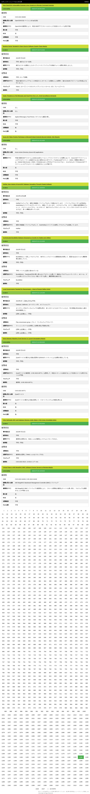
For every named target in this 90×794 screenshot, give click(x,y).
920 (19, 697)
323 (8, 574)
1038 (45, 722)
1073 (74, 729)
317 (66, 570)
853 (24, 683)
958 (40, 704)
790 (50, 669)
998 (73, 711)
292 (24, 567)
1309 (50, 785)
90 (42, 524)
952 (8, 704)
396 (34, 588)
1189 (50, 757)
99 (82, 524)
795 (76, 669)
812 (76, 672)
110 (50, 528)
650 (29, 641)
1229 (21, 767)
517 (45, 612)
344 (29, 577)
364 (45, 581)
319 (76, 570)
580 (19, 627)
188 (14, 546)
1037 (38, 722)
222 (14, 553)
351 (66, 577)
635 (40, 637)
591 (76, 627)
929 (66, 697)
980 (66, 708)
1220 (56, 764)
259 (29, 560)
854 (29, 683)
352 (71, 577)
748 (8, 662)
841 (50, 679)
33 (56, 514)
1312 (68, 785)
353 (76, 577)
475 (3, 605)
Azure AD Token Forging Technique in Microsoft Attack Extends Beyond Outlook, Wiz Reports (31, 137)
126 (45, 532)
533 (40, 616)
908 (45, 694)
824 (50, 676)
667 (29, 644)
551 (45, 620)
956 (29, 704)
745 (81, 658)
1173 (45, 753)
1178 (74, 753)
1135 (86, 743)
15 (63, 510)
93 (56, 524)
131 (71, 532)
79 (83, 521)
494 (14, 609)
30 (43, 514)
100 (87, 524)
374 (8, 584)
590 (71, 627)
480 (29, 605)
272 (8, 563)
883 (3, 690)
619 (45, 634)
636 (45, 637)
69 (38, 521)
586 (50, 627)
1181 (3, 757)
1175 (56, 753)
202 (87, 546)
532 (34, 616)
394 (24, 588)
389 (87, 584)
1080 (27, 732)
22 (7, 514)
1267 (68, 775)
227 (40, 553)
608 (76, 630)
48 (34, 517)
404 (76, 588)
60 (87, 517)
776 (66, 665)
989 (26, 711)
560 (3, 623)
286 (81, 563)
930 (71, 697)
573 (71, 623)
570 (55, 623)
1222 (68, 764)
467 (50, 602)
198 (66, 546)
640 (66, 637)
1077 (9, 732)
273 (14, 563)
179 (55, 542)
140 (29, 535)
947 (71, 701)
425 (8, 595)
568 (45, 623)
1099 (50, 736)
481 (34, 605)
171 (14, 542)
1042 (68, 722)
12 (50, 510)
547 (24, 620)
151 (87, 535)
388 (81, 584)
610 (87, 630)
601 (40, 630)
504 (66, 609)
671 (50, 644)
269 (81, 560)
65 (20, 521)
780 (87, 665)
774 (55, 665)
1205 (56, 760)
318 (71, 570)
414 (40, 591)
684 (29, 648)
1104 (80, 736)
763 (87, 662)
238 (8, 556)
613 (14, 634)
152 (3, 539)
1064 (21, 729)
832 (3, 679)
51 (47, 517)
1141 (33, 746)
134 (87, 532)
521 (66, 612)
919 (14, 697)
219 (87, 549)
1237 (68, 767)
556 (71, 620)
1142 (38, 746)
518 (50, 612)
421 (76, 591)
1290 (27, 782)
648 (19, 641)
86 (24, 524)
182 (71, 542)
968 (3, 708)
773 (50, 665)
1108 (15, 739)
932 (81, 697)
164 (66, 539)
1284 (80, 778)
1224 (80, 764)
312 (40, 570)
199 (71, 546)
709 (71, 651)
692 (71, 648)
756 (50, 662)
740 (55, 658)
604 (55, 630)
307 (14, 570)
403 (71, 588)
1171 (33, 753)
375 (14, 584)
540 (76, 616)
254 (3, 560)
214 (60, 549)
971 (19, 708)
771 (40, 665)
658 (71, 641)
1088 (74, 732)
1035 (27, 722)
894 (60, 690)
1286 (3, 782)
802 (24, 672)
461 (19, 602)
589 (66, 627)
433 (50, 595)
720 (40, 655)
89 (38, 524)
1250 (56, 771)
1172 (38, 753)
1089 (80, 732)
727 (76, 655)
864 (81, 683)
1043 (74, 722)
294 (34, 567)
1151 (3, 750)
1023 (45, 718)
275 (24, 563)
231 (60, 553)
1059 (80, 725)
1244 (21, 771)
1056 (62, 725)
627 (87, 634)
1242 (9, 771)
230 (55, 553)
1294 (50, 782)
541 (81, 616)
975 (40, 708)
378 (29, 584)
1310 (56, 785)
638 (55, 637)
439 (81, 595)
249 (66, 556)
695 (87, 648)
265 (60, 560)
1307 (38, 785)
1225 (86, 764)
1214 (21, 764)
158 (34, 539)
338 (87, 574)
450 (50, 598)
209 (34, 549)
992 (42, 711)
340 (8, 577)
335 (71, 574)
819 (24, 676)
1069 (50, 729)
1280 (56, 778)
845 (71, 679)
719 (34, 655)
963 (66, 704)
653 (45, 641)
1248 (45, 771)
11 (45, 510)
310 (29, 570)
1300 (86, 782)
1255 (86, 771)
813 (81, 672)
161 (50, 539)
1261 (33, 775)
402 (66, 588)
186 (3, 546)
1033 (15, 722)
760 (71, 662)
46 (25, 517)
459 (8, 602)
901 (8, 694)
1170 (27, 753)
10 (41, 510)
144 (50, 535)
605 (60, 630)
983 (81, 708)
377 (24, 584)
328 (34, 574)
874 (45, 686)
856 (40, 683)
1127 (38, 743)
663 (8, 644)
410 (19, 591)
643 (81, 637)
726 (71, 655)
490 (81, 605)
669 (40, 644)
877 (60, 686)
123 (29, 532)
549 (34, 620)
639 (60, 637)
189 (19, 546)
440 (87, 595)
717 (24, 655)
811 (71, 672)
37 (74, 514)
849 (3, 683)
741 (60, 658)
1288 (15, 782)
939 (29, 701)
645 (3, 641)
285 (76, 563)
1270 (86, 775)
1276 (33, 778)
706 (55, 651)
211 (45, 549)
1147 (68, 746)
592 (81, 627)
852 (19, 683)
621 (55, 634)
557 (76, 620)
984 (87, 708)
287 (87, 563)
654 (50, 641)
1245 (27, 771)
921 (24, 697)
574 (76, 623)
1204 (50, 760)
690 (60, 648)
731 (8, 658)
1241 (3, 771)
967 (87, 704)
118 (3, 532)
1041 (62, 722)
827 (66, 676)
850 (8, 683)
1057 (68, 725)
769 (29, 665)
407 (3, 591)
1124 (21, 743)
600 (34, 630)
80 (87, 521)
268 (76, 560)
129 (60, 532)
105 (24, 528)
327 (29, 574)
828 (71, 676)
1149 (80, 746)
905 (29, 694)
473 (81, 602)
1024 (50, 718)
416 (50, 591)
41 (3, 517)
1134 (80, 743)
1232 (38, 767)
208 (29, 549)
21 (3, 514)
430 (34, 595)
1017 (9, 718)
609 (81, 630)
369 (71, 581)
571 (60, 623)
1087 (68, 732)
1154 (21, 750)
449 (45, 598)
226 (34, 553)
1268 (74, 775)
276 (29, 563)
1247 (38, 771)
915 (81, 694)
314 (50, 570)
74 (60, 521)
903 (19, 694)
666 (24, 644)
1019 (21, 718)
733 (19, 658)
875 (50, 686)
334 (66, 574)
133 (81, 532)
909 (50, 694)
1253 (74, 771)
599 (29, 630)
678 (87, 644)
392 (14, 588)
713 (3, 655)
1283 (74, 778)
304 (87, 567)
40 (87, 514)
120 (14, 532)
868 (14, 686)
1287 (9, 782)
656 (60, 641)
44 (16, 517)
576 (87, 623)
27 (29, 514)
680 (8, 648)
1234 (50, 767)
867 (8, 686)
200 (76, 546)
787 (34, 669)
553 (55, 620)
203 (3, 549)
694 (81, 648)
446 (29, 598)
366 (55, 581)
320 (81, 570)
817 (14, 676)
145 (55, 535)
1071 (62, 729)
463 (29, 602)
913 (71, 694)
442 (8, 598)
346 (40, 577)
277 (34, 563)
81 (2, 524)
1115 (56, 739)
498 (34, 609)
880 (76, 686)
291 (19, 567)
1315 (86, 785)
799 (8, 672)
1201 (33, 760)
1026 (62, 718)
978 (55, 708)
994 (52, 711)
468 (55, 602)
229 (50, 553)
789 (45, 669)
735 (29, 658)
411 (24, 591)
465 (40, 602)
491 (87, 605)
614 (19, 634)
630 (14, 637)
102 (8, 528)
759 (66, 662)
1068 (45, 729)
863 (76, 683)
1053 (45, 725)
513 (24, 612)
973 (29, 708)
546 (19, 620)
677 (81, 644)
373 (3, 584)
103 (14, 528)
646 (8, 641)
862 (71, 683)
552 (50, 620)
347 (45, 577)
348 (50, 577)
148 (71, 535)
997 (68, 711)
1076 (3, 732)
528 (14, 616)
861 (66, 683)
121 (19, 532)
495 (19, 609)
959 (45, 704)
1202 (38, 760)
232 (66, 553)
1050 (27, 725)
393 (19, 588)
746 (87, 658)
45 (20, 517)
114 (71, 528)
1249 (50, 771)
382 (50, 584)
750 (19, 662)
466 (45, 602)
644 (87, 637)
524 (81, 612)
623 (66, 634)
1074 (80, 729)
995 (57, 711)
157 (29, 539)
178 (50, 542)
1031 (3, 722)
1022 (38, 718)
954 (19, 704)
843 (60, 679)
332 (55, 574)
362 (34, 581)
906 (34, 694)
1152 (9, 750)
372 (87, 581)
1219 (50, 764)
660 (81, 641)
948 (76, 701)
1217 (38, 764)
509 (3, 612)
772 (45, 665)
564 (24, 623)
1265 (56, 775)
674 (66, 644)
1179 (80, 753)
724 (60, 655)
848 (87, 679)
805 (40, 672)
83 (11, 524)
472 (76, 602)
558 (81, 620)
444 (19, 598)
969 (8, 708)
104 (19, 528)
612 (8, 634)
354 (81, 577)
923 (34, 697)
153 (8, 539)
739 (50, 658)
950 (87, 701)
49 (38, 517)
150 (81, 535)
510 (8, 612)
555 (66, 620)
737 (40, 658)
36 (69, 514)
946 (66, 701)
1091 (3, 736)
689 (55, 648)
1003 (15, 715)
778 (76, 665)
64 (16, 521)
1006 (33, 715)
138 (19, 535)
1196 (3, 760)
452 (60, 598)
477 (14, 605)
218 (81, 549)
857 (45, 683)
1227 (9, 767)
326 (24, 574)
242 (29, 556)
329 (40, 574)
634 (34, 637)
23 (11, 514)
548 (29, 620)
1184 (21, 757)
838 (34, 679)
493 (8, 609)
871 (29, 686)
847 (81, 679)
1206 (62, 760)
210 (40, 549)
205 (14, 549)
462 (24, 602)
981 (71, 708)
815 (3, 676)
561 (8, 623)
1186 (33, 757)
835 (19, 679)
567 (40, 623)
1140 (27, 746)
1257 (9, 775)
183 (76, 542)
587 (55, 627)
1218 (45, 764)
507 (81, 609)
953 (14, 704)
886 (19, 690)
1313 (74, 785)
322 (3, 574)
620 (50, 634)
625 (76, 634)
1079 (21, 732)
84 (16, 524)
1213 (15, 764)
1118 (74, 739)
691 (66, 648)
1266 (62, 775)
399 (50, 588)
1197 (9, 760)
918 (8, 697)
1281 (62, 778)
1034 (21, 722)
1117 (68, 739)
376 (19, 584)
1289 (21, 782)
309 (24, 570)
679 (3, 648)
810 (66, 672)
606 (66, 630)
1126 (33, 743)
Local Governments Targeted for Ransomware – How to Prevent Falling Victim (26, 289)
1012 (68, 715)
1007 (38, 715)
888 (29, 690)
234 (76, 553)
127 (50, 532)
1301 (3, 785)
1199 (21, 760)
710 (76, 651)
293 (29, 567)
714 (8, 655)
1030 (86, 718)
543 (3, 620)
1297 (68, 782)
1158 (45, 750)
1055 (56, 725)
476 (8, 605)
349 (55, 577)
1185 (27, 757)
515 (34, 612)
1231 (33, 767)
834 (14, 679)
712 (87, 651)
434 (55, 595)
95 (64, 524)
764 (3, 665)
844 (66, 679)
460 (14, 602)
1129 (50, 743)
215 (66, 549)
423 (87, 591)
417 (55, 591)
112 (60, 528)
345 (34, 577)
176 (40, 542)
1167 (9, 753)
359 (19, 581)
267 (71, 560)
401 (60, 588)
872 (34, 686)
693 (76, 648)
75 (65, 521)
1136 (3, 746)
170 (8, 542)
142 (40, 535)
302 (76, 567)
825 (55, 676)
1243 (15, 771)
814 (87, 672)
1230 (27, 767)
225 (29, 553)
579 (14, 627)
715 (14, 655)
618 (40, 634)
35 (65, 514)
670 (45, 644)
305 (3, 570)
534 (45, 616)
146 (60, 535)
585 (45, 627)
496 (24, 609)
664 (14, 644)
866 (3, 686)
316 (60, 570)
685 (34, 648)
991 (37, 711)
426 (14, 595)
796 (81, 669)
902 (14, 694)
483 (45, 605)
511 (14, 612)
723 (55, 655)
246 (50, 556)
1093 (15, 736)
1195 (86, 757)
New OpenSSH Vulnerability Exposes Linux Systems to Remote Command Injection (28, 5)
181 (66, 542)
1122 (9, 743)
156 (24, 539)
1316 (37, 789)
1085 (56, 732)
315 (55, 570)
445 (24, 598)
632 (24, 637)
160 (45, 539)
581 (24, 627)
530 (24, 616)
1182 (9, 757)
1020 (27, 718)
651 (34, 641)
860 (60, 683)
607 (71, 630)
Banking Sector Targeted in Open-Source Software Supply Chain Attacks (25, 46)
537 (60, 616)
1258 (15, 775)
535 (50, 616)
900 (3, 694)
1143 (45, 746)
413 (34, 591)
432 (45, 595)
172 (19, 542)
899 (87, 690)
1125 (27, 743)
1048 (15, 725)
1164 (80, 750)
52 (51, 517)
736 (34, 658)
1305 (27, 785)
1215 (27, 764)
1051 (33, 725)
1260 (27, 775)
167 (81, 539)
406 (87, 588)
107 (34, 528)
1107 (9, 739)
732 (14, 658)
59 (83, 517)
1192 (68, 757)
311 (34, 570)
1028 (74, 718)
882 (87, 686)
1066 (33, 729)
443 (14, 598)
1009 (50, 715)
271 (3, 563)
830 (81, 676)
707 (60, 651)
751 (24, 662)
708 (66, 651)
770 (34, 665)
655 (55, 641)
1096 (33, 736)
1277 (38, 778)
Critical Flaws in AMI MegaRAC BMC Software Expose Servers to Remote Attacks (28, 467)
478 (19, 605)
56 (69, 517)
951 (3, 704)
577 (3, 627)
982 (76, 708)
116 (81, 528)
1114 (50, 739)
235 (81, 553)
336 (76, 574)
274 (19, 563)
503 (60, 609)
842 (55, 679)
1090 (86, 732)
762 (81, 662)
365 (50, 581)
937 (19, 701)
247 (55, 556)
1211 (3, 764)
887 (24, 690)
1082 (38, 732)
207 (24, 549)
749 (14, 662)
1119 (80, 739)
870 (24, 686)
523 (76, 612)
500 (45, 609)
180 (60, 542)
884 (8, 690)
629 (8, 637)
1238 (74, 767)
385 (66, 584)
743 (71, 658)
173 (24, 542)
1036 (33, 722)
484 (50, 605)
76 (69, 521)
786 (29, 669)
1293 (45, 782)
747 (3, 662)
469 (60, 602)
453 (66, 598)
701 (29, 651)
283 (66, 563)
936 (14, 701)
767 (19, 665)
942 (45, 701)
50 (43, 517)
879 (71, 686)
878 (66, 686)
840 (45, 679)
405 (81, 588)
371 (81, 581)
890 (40, 690)
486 (60, 605)
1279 (50, 778)
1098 (45, 736)
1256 (3, 775)
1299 (80, 782)
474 (87, 602)
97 (73, 524)
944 (55, 701)
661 (87, 641)
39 (83, 514)
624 (71, 634)
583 (34, 627)
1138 (15, 746)
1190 (56, 757)
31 (47, 514)
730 (3, 658)
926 (50, 697)
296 (45, 567)
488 (71, 605)
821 (34, 676)
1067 (38, 729)
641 (71, 637)
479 (24, 605)
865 (87, 683)
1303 (15, 785)
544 (8, 620)
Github (87, 1)
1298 (74, 782)
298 (55, 567)
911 (60, 694)
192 (34, 546)
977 (50, 708)
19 (81, 510)
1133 (74, 743)
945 (60, 701)
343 (24, 577)
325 (19, 574)
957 (34, 704)
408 (8, 591)
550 (40, 620)
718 (29, 655)
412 (29, 591)
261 (40, 560)
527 (8, 616)
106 (29, 528)
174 (29, 542)
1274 (21, 778)
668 (34, 644)
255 (8, 560)
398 (45, 588)
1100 (56, 736)
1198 (15, 760)
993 (47, 711)
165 (71, 539)
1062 (9, 729)
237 (3, 556)
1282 (68, 778)
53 (56, 517)
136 (8, 535)
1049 (21, 725)
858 (50, 683)
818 (19, 676)
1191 (62, 757)
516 (40, 612)
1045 (86, 722)
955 (24, 704)
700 (24, 651)
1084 (50, 732)
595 (8, 630)
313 (45, 570)
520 (60, 612)
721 (45, 655)
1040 (56, 722)
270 (87, 560)
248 (60, 556)
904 (24, 694)
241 (24, 556)
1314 (80, 785)
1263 (45, 775)
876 (55, 686)
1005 (27, 715)
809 (60, 672)
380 (40, 584)
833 (8, 679)
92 (51, 524)
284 (71, 563)
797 (87, 669)
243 (34, 556)
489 (76, 605)
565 (29, 623)
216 (71, 549)
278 (40, 563)
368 (66, 581)
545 (14, 620)
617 (34, 634)
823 (45, 676)
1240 (86, 767)
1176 (62, 753)
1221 (62, 764)
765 (8, 665)
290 (14, 567)
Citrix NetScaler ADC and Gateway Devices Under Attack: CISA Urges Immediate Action (29, 420)
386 (71, 584)
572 (66, 623)
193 (40, 546)
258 (24, 560)
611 (3, 634)
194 (45, 546)
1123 (15, 743)
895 (66, 690)
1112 (38, 739)
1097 (38, 736)
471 (71, 602)
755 (45, 662)
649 (24, 641)
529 (19, 616)
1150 (86, 746)
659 (76, 641)
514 (29, 612)
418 (60, 591)
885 (14, 690)
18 (77, 510)
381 (45, 584)
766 (14, 665)
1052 (38, 725)
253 (87, 556)
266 (66, 560)
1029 (80, 718)
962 (60, 704)
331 (50, 574)
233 (71, 553)
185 (87, 542)
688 (50, 648)
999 (78, 711)
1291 (33, 782)
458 (3, 602)
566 (34, 623)
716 (19, 655)
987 (16, 711)
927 (55, 697)
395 (29, 588)
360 (24, 581)
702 (34, 651)
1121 (3, 743)
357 (8, 581)
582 (29, 627)
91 (47, 524)
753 (34, 662)
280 (50, 563)
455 (76, 598)
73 (56, 521)
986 (11, 711)
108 (40, 528)
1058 (74, 725)
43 (11, 517)
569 (50, 623)
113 (66, 528)
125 (40, 532)
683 (24, 648)
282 (60, 563)
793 (66, 669)
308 (19, 570)
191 (29, 546)
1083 (45, 732)
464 (34, 602)
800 (14, 672)
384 (60, 584)
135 (3, 535)
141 (34, 535)
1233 (45, 767)
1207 (68, 760)
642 (76, 637)
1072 (68, 729)
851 (14, 683)
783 (14, 669)
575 (81, 623)
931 (76, 697)
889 (34, 690)
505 (71, 609)
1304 (21, 785)
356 (3, 581)
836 (24, 679)
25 (20, 514)
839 (40, 679)
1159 (50, 750)
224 (24, 553)
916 (87, 694)
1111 (33, 739)
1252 (68, 771)
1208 (74, 760)
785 (24, 669)
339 (3, 577)
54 (60, 517)
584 (40, 627)
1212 (9, 764)
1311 (62, 785)
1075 (86, 729)
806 (45, 672)
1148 (74, 746)
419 (66, 591)
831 (87, 676)
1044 (80, 722)
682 (19, 648)
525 (87, 612)
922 (29, 697)
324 (14, 574)
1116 (62, 739)
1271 (3, 778)
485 (55, 605)
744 (76, 658)
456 (81, 598)
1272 (9, 778)
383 (55, 584)
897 (76, 690)
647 (14, 641)
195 (50, 546)
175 (34, 542)
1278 (45, 778)
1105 (86, 736)
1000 (84, 711)
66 (25, 521)
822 (40, 676)
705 (50, 651)
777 (71, 665)
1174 (50, 753)
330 (45, 574)
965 (76, 704)
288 (3, 567)
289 (8, 567)
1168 (15, 753)
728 (81, 655)
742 (66, 658)
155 (19, 539)
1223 (74, 764)
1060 (86, 725)
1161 (62, 750)
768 (24, 665)
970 (14, 708)
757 (55, 662)
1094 (21, 736)
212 (50, 549)
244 (40, 556)
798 (3, 672)
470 (66, 602)
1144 (50, 746)
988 (21, 711)
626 (81, 634)
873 (40, 686)
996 (63, 711)
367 (60, 581)
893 (55, 690)
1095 (27, 736)
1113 (45, 739)
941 (40, 701)
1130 (56, 743)
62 (7, 521)
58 (78, 517)
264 (55, 560)
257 (19, 560)
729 (87, 655)
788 (40, 669)
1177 (68, 753)
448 (40, 598)
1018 (15, 718)
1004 (21, 715)
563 (19, 623)
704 (45, 651)
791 (55, 669)
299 (60, 567)
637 (50, 637)
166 (76, 539)
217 (76, 549)
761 (76, 662)
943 (50, 701)
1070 (56, 729)
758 (60, 662)
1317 (43, 789)
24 (16, 514)
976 (45, 708)
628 (3, 637)
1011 (62, 715)
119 (8, 532)
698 (14, 651)
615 (24, 634)
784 (19, 669)
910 (55, 694)
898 (81, 690)
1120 (86, 739)
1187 (38, 757)
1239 (80, 767)
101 (3, 528)
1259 (21, 775)
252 (81, 556)
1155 (27, 750)
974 (34, 708)
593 (87, 627)
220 (3, 553)
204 (8, 549)
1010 (56, 715)
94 (60, 524)
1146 (62, 746)
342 (19, 577)
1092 (9, 736)
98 (78, 524)
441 (3, 598)
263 (50, 560)
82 (7, 524)
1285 (86, 778)
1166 (3, 753)
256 (14, 560)
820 (29, 676)
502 (55, 609)
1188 (45, 757)
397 (40, 588)
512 (19, 612)
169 (3, 542)
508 (87, 609)
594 (3, 630)
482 (40, 605)
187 (8, 546)
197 (60, 546)
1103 (74, 736)
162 (55, 539)
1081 (33, 732)
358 (14, 581)
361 (29, 581)
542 (87, 616)
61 (3, 521)
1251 (62, 771)
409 (14, 591)
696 (3, 651)
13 (54, 510)
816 (8, 676)
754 (40, 662)
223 (19, 553)
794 (71, 669)
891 (45, 690)
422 (81, 591)
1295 (56, 782)
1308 (45, 785)
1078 (15, 732)
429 (29, 595)
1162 (68, 750)
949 (81, 701)
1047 (9, 725)
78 (78, 521)
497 (29, 609)
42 (7, 517)
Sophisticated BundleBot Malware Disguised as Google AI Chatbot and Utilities (27, 238)
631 (19, 637)
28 (34, 514)
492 (3, 609)
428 (24, 595)
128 (55, 532)
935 (8, 701)
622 (60, 634)
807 (50, 672)
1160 (56, 750)
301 (71, 567)
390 (3, 588)
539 (71, 616)
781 (3, 669)
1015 (86, 715)
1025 (56, 718)
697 (8, 651)
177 (45, 542)
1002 (9, 715)
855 (34, 683)
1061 (3, 729)
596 (14, 630)
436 (66, 595)
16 (68, 510)
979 (60, 708)
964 (71, 704)
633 (29, 637)
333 (60, 574)
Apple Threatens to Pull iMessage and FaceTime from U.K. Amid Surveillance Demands (29, 96)
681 (14, 648)
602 (45, 630)
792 (60, 669)
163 (60, 539)
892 (50, 690)
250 (71, 556)
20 (85, 510)
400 (55, 588)
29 (38, 514)
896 (71, 690)
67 (29, 521)
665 (19, 644)
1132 (68, 743)
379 (34, 584)
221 (8, 553)
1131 (62, 743)
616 (29, 634)
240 (19, 556)
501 (50, 609)
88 (33, 524)
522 (71, 612)
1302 (9, 785)
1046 (3, 725)
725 (66, 655)
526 (3, 616)
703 (40, 651)
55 (65, 517)
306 (8, 570)
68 (34, 521)
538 (66, 616)
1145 (56, 746)
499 (40, 609)
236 (87, 553)
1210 (86, 760)
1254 (80, 771)
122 (24, 532)
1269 (80, 775)
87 (29, 524)
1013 (74, 715)
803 (29, 672)
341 (14, 577)
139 (24, 535)
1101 (62, 736)
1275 (27, 778)
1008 (45, 715)
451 (55, 598)
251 (76, 556)
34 (60, 514)
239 (14, 556)
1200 (27, 760)
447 (34, 598)
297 (50, 567)
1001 (3, 715)
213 (55, 549)
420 (71, 591)
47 (29, 517)
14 (59, 510)
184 (81, 542)
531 (29, 616)
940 (34, 701)
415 (45, 591)
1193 (74, 757)
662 (3, 644)
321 (87, 570)
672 (55, 644)
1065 (27, 729)
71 (47, 521)
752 (29, 662)
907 (40, 694)
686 (40, 648)
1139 (21, 746)
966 (81, 704)
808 (55, 672)
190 (24, 546)
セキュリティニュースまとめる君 (11, 1)
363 (40, 581)
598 (24, 630)
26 (25, 514)
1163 (74, 750)
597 (19, 630)
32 (51, 514)
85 (20, 524)
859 (55, 683)
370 (76, 581)
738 (45, 658)
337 (81, 574)
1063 (15, 729)
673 (60, 644)
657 (66, 641)
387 (76, 584)
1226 (3, 767)
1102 (68, 736)
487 (66, 605)
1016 (3, 718)
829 (76, 676)
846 (76, 679)
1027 (68, 718)
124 (34, 532)
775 (60, 665)
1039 (50, 722)
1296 (62, 782)
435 (60, 595)
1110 (27, 739)
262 (45, 560)
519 (55, 612)
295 (40, 567)
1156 (33, 750)
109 (45, 528)
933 (87, 697)
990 (31, 711)
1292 (38, 782)
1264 (50, 775)
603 (50, 630)
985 (5, 711)
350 (60, 577)
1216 (33, 764)
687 (45, 648)
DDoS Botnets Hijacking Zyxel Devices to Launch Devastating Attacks (24, 338)
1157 (38, 750)
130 (66, 532)
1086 (62, 732)
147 (66, 535)
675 (71, 644)
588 (60, 627)
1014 (80, 715)
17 (72, 510)
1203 (45, 760)
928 (60, 697)
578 (8, 627)
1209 (80, 760)
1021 (33, 718)
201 (81, 546)
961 (55, 704)
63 (11, 521)
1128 (45, 743)
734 (24, 658)
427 (19, 595)
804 (34, 672)
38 (78, 514)
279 (45, 563)
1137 (9, 746)
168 (87, 539)
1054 (50, 725)
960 (50, 704)
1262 (38, 775)
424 (3, 595)
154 (14, 539)
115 (76, 528)
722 (50, 655)
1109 (21, 739)
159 (40, 539)
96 (69, 524)
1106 (3, 739)
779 (81, 665)
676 (76, 644)
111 (55, 528)
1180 (86, 753)
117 (87, 528)
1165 (86, 750)
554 (60, 620)
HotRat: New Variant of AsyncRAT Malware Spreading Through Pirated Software (27, 184)
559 (87, 620)
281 (55, 563)
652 (40, 641)
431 (40, 595)
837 (29, 679)
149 (76, 535)
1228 (15, 767)
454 (71, 598)
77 (74, 521)
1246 (33, 771)
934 (3, 701)
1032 (9, 722)
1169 (21, 753)
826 (60, 676)
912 (66, 694)
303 (81, 567)
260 (34, 560)
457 (87, 598)
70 (43, 521)
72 (51, 521)
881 (81, 686)
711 (81, 651)
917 (3, 697)
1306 (33, 785)
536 (55, 616)
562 (14, 623)
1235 (56, 767)
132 (76, 532)
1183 (15, 757)
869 (19, 686)
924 (40, 697)
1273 (15, 778)
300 (66, 567)
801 (19, 672)
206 (19, 549)
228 (45, 553)
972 (24, 708)
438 (76, 595)
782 (8, 669)
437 (71, 595)
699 (19, 651)
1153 (15, 750)
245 (45, 556)
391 (8, 588)
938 (24, 701)
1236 (62, 767)
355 (87, 577)
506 (76, 609)
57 (74, 517)
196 (55, 546)
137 (14, 535)
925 (45, 697)
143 (45, 535)
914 (76, 694)
